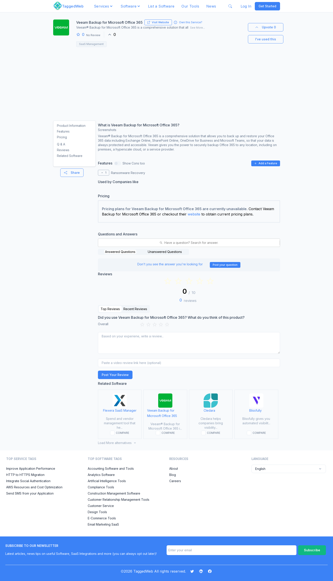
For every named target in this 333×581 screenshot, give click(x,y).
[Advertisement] (166, 82)
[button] (103, 6)
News (211, 6)
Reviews (63, 150)
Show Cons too (134, 163)
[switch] (117, 163)
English (288, 469)
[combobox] (100, 242)
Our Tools (190, 6)
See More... (197, 27)
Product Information (71, 125)
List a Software (161, 6)
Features (63, 131)
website (194, 214)
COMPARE (122, 432)
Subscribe (312, 550)
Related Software (69, 156)
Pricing (62, 137)
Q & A (61, 144)
